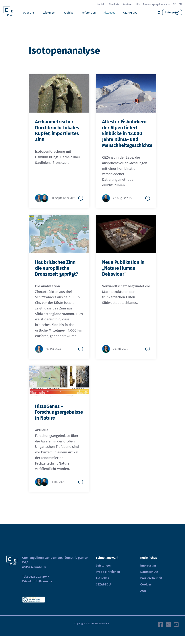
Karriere (127, 4)
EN (180, 4)
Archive (68, 12)
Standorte (114, 4)
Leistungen (49, 12)
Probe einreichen (108, 572)
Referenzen (88, 12)
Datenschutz (149, 572)
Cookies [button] (146, 584)
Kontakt (101, 4)
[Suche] (159, 12)
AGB (143, 591)
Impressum (148, 565)
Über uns (28, 12)
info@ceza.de (42, 581)
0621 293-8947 (39, 577)
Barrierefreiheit (151, 578)
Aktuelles (109, 12)
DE (174, 4)
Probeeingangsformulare (156, 4)
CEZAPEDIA (130, 12)
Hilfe (137, 4)
